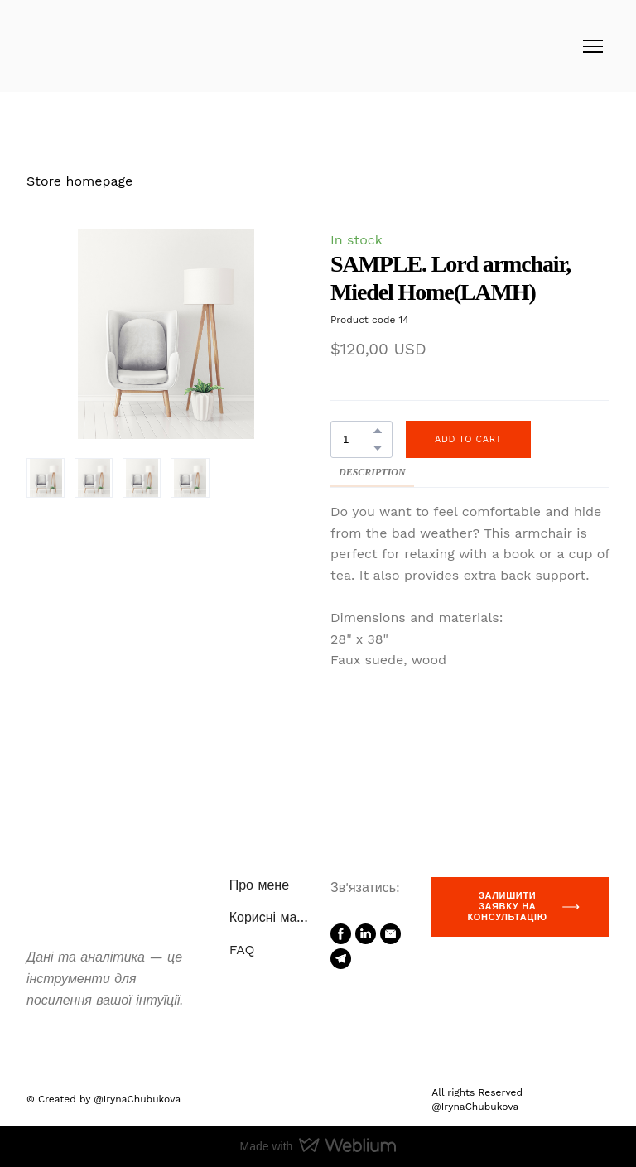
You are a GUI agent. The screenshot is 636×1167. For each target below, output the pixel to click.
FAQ (242, 949)
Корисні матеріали (271, 917)
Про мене (259, 885)
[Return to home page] (76, 46)
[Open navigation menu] (593, 46)
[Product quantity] (357, 439)
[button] (377, 430)
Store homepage (79, 181)
